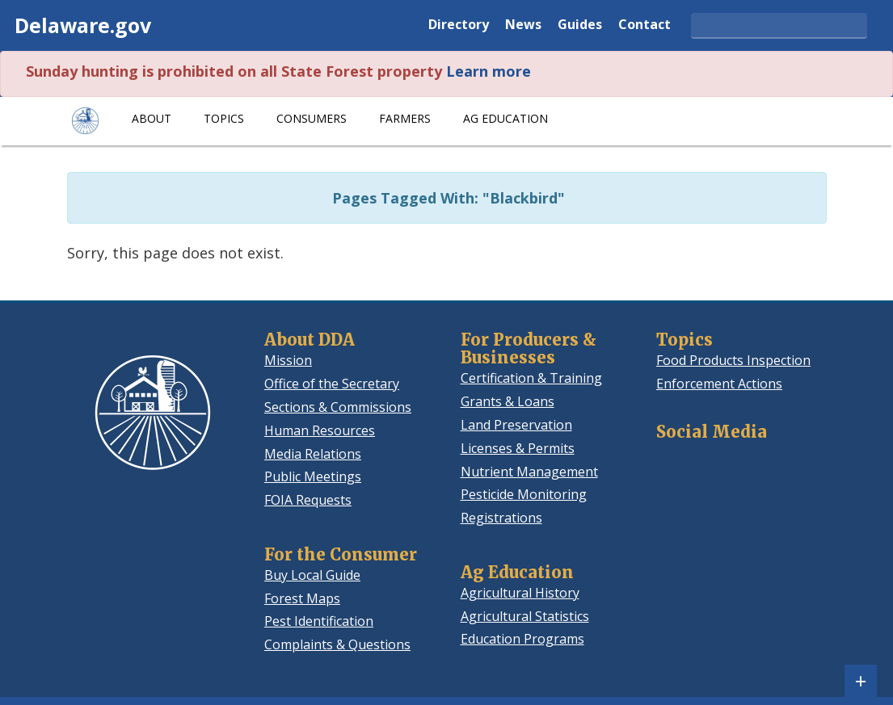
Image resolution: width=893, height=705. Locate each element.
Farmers (405, 118)
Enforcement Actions (719, 383)
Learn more (488, 71)
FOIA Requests (308, 500)
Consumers (311, 118)
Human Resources (319, 430)
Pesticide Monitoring (524, 494)
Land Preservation (516, 425)
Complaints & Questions (337, 644)
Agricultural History (520, 593)
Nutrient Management (529, 471)
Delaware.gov (83, 25)
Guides (580, 25)
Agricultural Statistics (525, 616)
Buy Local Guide (312, 575)
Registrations (501, 518)
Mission (288, 360)
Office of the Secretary (331, 383)
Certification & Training (531, 378)
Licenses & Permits (518, 448)
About (151, 118)
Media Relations (312, 454)
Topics (224, 118)
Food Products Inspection (733, 360)
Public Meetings (312, 476)
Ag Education (505, 118)
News (523, 25)
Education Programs (522, 639)
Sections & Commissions (337, 407)
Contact (644, 25)
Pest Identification (318, 621)
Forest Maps (302, 598)
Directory (458, 25)
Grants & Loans (507, 401)
